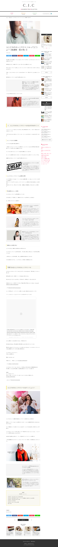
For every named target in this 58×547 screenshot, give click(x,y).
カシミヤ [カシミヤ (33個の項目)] (49, 153)
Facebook (14, 55)
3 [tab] (46, 48)
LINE (37, 55)
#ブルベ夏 (37, 283)
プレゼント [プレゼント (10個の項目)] (43, 161)
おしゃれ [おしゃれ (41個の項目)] (44, 153)
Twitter (9, 55)
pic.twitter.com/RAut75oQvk (10, 376)
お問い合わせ (33, 541)
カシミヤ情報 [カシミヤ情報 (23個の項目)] (44, 158)
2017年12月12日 (18, 287)
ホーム (7, 17)
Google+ (20, 55)
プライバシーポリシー (26, 541)
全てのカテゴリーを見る (46, 139)
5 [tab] (49, 48)
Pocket (32, 55)
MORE (46, 72)
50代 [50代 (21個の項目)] (48, 158)
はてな (26, 55)
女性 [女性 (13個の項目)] (47, 160)
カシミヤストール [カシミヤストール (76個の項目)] (46, 148)
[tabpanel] (46, 42)
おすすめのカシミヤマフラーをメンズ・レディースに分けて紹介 (46, 45)
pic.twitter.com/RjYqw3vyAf (22, 360)
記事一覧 (10, 17)
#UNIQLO (7, 284)
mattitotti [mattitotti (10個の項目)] (46, 161)
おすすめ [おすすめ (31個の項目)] (47, 155)
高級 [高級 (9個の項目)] (48, 161)
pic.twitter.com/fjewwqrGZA (14, 284)
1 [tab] (43, 48)
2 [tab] (45, 48)
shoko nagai (10, 337)
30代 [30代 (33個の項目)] (43, 155)
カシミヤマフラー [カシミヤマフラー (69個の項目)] (45, 151)
